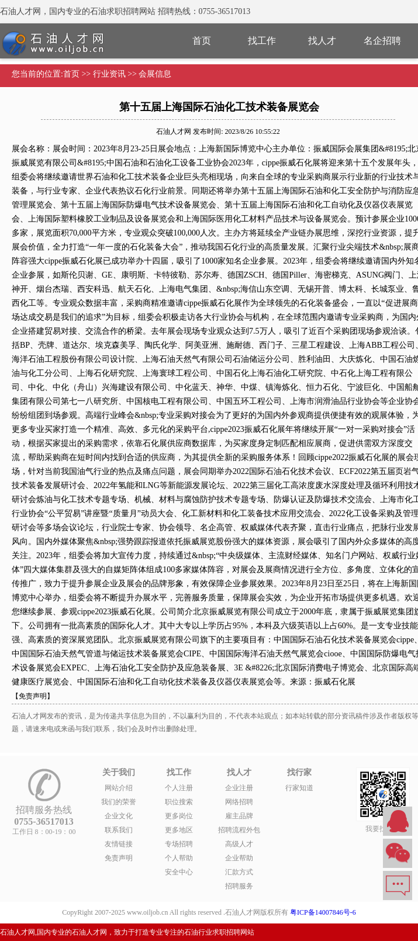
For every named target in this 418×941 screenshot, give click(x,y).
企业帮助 (239, 858)
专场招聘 (179, 844)
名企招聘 (382, 41)
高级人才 (239, 844)
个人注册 (179, 788)
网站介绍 (119, 788)
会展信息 (155, 74)
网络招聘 (239, 802)
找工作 (262, 41)
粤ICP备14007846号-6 (323, 912)
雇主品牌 (239, 816)
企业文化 (119, 816)
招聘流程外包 (239, 830)
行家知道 (299, 788)
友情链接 (119, 844)
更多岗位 (179, 816)
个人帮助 (179, 858)
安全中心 (179, 872)
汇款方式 (239, 872)
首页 (201, 41)
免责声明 (119, 858)
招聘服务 (239, 886)
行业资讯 (109, 74)
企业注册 (239, 788)
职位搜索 (179, 802)
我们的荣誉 (118, 802)
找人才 (322, 41)
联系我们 (119, 830)
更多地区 (179, 830)
